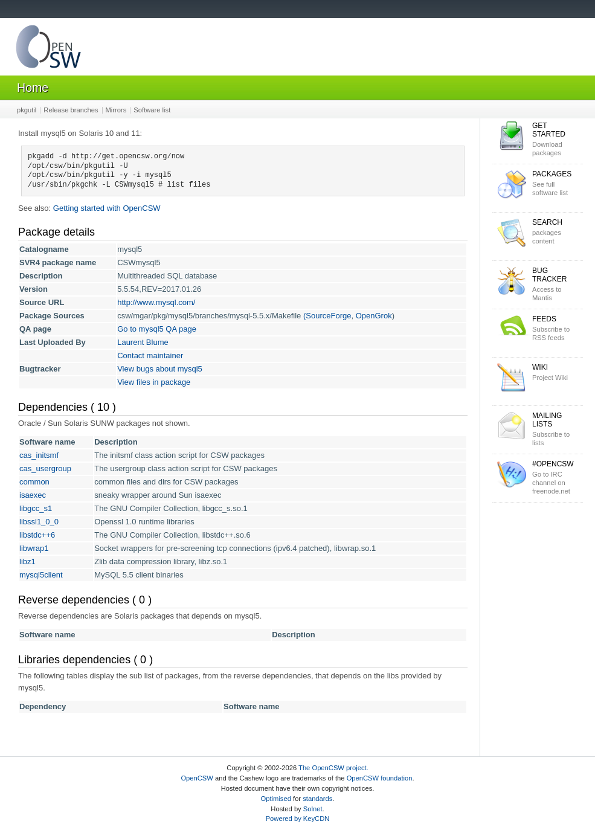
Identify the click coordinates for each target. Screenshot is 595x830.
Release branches (70, 110)
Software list (151, 110)
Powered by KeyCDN (298, 818)
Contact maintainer (150, 355)
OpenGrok (374, 315)
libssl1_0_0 (39, 521)
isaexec (32, 495)
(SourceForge (327, 315)
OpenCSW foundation (380, 778)
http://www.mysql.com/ (156, 302)
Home (32, 87)
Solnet (313, 808)
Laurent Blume (143, 342)
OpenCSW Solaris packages (48, 49)
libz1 (27, 561)
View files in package (153, 382)
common (34, 481)
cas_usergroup (45, 468)
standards (317, 798)
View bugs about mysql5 (159, 368)
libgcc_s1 (35, 508)
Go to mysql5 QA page (156, 328)
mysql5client (41, 574)
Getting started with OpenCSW (107, 208)
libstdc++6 (37, 534)
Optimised (276, 798)
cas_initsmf (39, 455)
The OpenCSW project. (333, 767)
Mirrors (116, 110)
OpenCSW (197, 778)
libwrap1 (33, 548)
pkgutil (26, 110)
